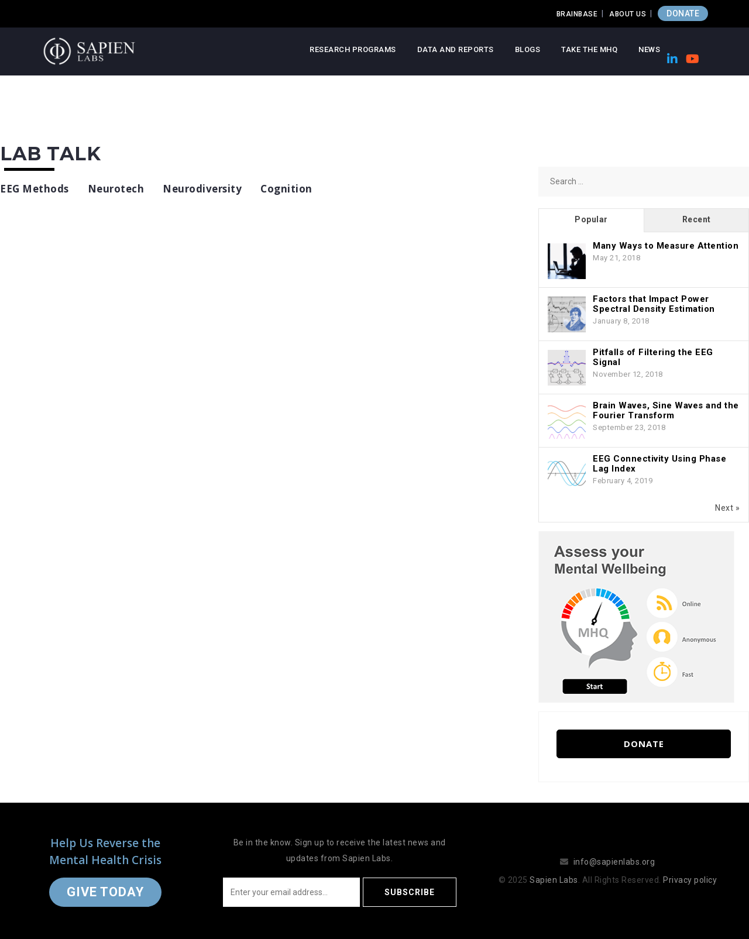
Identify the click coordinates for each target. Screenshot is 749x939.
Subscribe (409, 892)
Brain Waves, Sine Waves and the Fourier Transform (666, 410)
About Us (627, 14)
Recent (696, 219)
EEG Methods (34, 188)
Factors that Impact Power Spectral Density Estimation (654, 304)
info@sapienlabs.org (614, 861)
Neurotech (116, 188)
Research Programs (353, 49)
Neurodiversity (202, 188)
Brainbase (577, 14)
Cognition (286, 188)
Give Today (105, 892)
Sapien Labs (554, 880)
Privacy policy (690, 880)
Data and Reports (455, 49)
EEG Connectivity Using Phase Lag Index (659, 463)
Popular (591, 219)
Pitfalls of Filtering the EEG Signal (653, 357)
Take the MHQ (589, 49)
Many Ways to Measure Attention (665, 245)
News (649, 49)
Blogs (528, 49)
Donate (644, 743)
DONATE (682, 13)
